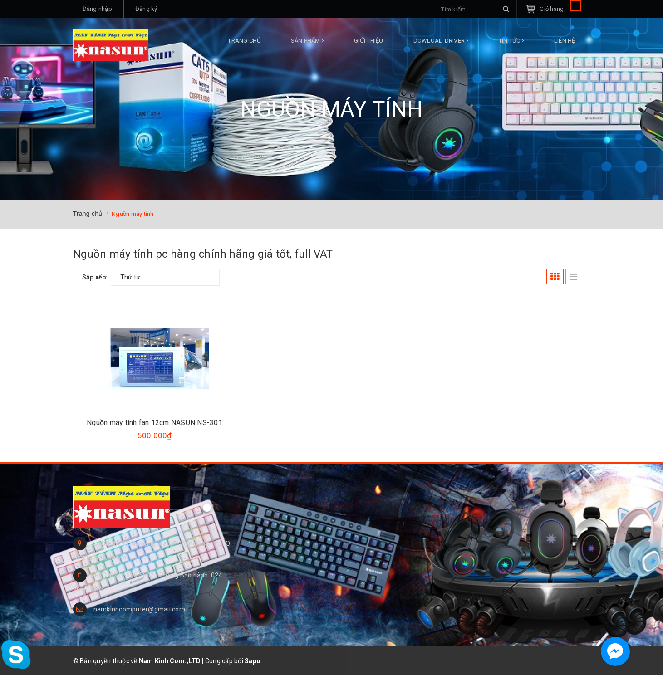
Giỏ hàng (560, 8)
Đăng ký (146, 8)
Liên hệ (564, 40)
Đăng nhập (97, 8)
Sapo (252, 661)
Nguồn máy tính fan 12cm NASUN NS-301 (154, 422)
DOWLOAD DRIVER (441, 40)
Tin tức (511, 40)
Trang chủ (244, 40)
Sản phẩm (307, 40)
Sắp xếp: (95, 277)
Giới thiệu (368, 40)
